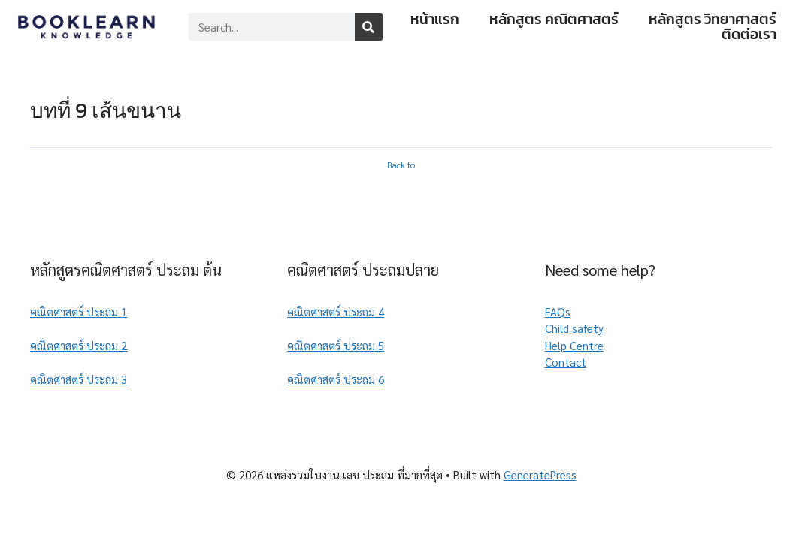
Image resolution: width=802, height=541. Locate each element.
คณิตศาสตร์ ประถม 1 (78, 311)
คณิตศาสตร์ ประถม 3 (78, 379)
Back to (401, 165)
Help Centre (574, 345)
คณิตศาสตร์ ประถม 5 (335, 345)
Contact (565, 362)
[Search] (369, 27)
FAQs (557, 311)
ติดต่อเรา (749, 34)
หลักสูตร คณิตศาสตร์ (554, 19)
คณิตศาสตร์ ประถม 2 (78, 345)
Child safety (574, 328)
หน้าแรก (434, 19)
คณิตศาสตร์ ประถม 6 (335, 379)
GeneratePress (540, 474)
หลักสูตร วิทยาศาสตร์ (712, 19)
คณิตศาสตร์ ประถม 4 (335, 311)
